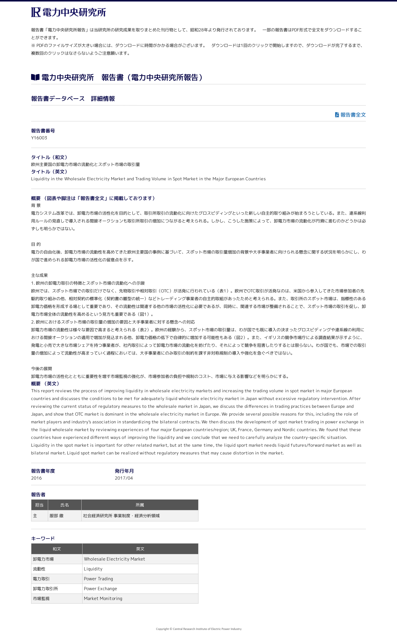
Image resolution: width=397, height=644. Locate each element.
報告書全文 (353, 114)
